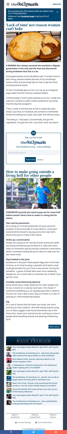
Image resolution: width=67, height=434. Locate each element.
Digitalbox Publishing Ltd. (36, 429)
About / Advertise (15, 416)
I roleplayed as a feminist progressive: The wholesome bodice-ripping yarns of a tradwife (34, 366)
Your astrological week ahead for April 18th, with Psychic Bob (35, 372)
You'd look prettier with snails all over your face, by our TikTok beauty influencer (34, 390)
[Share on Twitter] (33, 432)
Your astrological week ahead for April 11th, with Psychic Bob (35, 396)
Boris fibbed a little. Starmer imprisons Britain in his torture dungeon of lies (33, 360)
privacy (40, 159)
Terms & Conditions (35, 416)
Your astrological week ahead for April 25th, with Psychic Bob (35, 348)
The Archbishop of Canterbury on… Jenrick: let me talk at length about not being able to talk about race (35, 378)
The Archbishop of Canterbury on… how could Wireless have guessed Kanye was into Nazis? (34, 402)
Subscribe (30, 159)
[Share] (56, 432)
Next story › (54, 326)
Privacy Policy (53, 416)
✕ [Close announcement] (57, 11)
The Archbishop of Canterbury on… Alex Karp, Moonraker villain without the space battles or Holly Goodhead (35, 354)
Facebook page (27, 16)
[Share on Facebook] (11, 432)
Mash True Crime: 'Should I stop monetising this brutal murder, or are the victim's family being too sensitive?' (34, 384)
